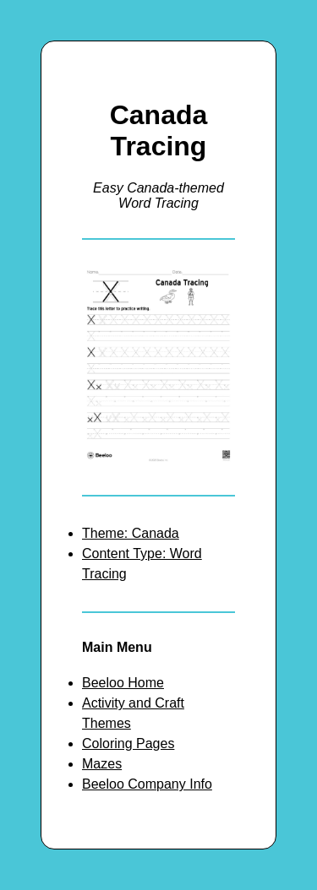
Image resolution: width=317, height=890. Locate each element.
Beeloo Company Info (147, 784)
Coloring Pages (128, 743)
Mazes (102, 764)
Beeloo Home (123, 683)
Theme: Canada (130, 533)
